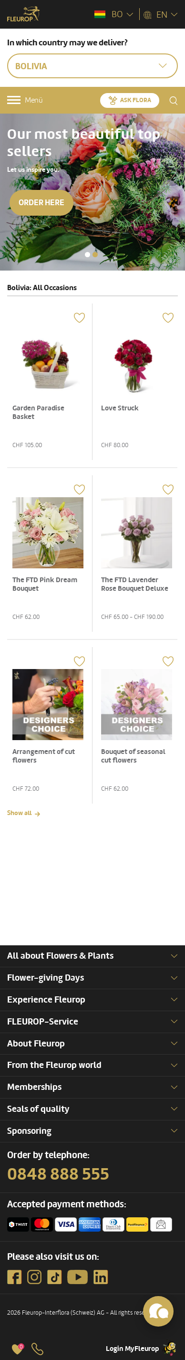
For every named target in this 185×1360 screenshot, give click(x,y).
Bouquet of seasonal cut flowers (133, 756)
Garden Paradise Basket (38, 412)
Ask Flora (135, 100)
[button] (87, 254)
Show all (19, 813)
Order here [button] (41, 203)
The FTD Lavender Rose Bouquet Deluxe (134, 584)
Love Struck (120, 408)
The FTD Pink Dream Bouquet (44, 584)
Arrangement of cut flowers (43, 756)
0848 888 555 (58, 1174)
